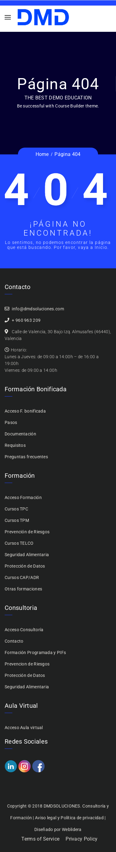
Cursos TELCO (19, 543)
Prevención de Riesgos (27, 531)
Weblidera (72, 829)
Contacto (14, 641)
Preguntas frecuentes (26, 456)
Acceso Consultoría (24, 629)
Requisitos (15, 445)
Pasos (11, 422)
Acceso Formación (23, 497)
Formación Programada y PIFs (35, 652)
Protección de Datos (25, 566)
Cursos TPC (16, 508)
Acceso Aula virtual (24, 727)
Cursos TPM (17, 520)
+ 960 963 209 (26, 320)
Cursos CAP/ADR (22, 577)
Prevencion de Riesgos (27, 663)
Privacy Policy (81, 839)
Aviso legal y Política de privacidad (69, 817)
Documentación (20, 433)
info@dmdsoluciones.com (38, 308)
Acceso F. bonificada (25, 411)
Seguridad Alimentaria (27, 554)
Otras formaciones (23, 588)
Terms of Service (40, 839)
